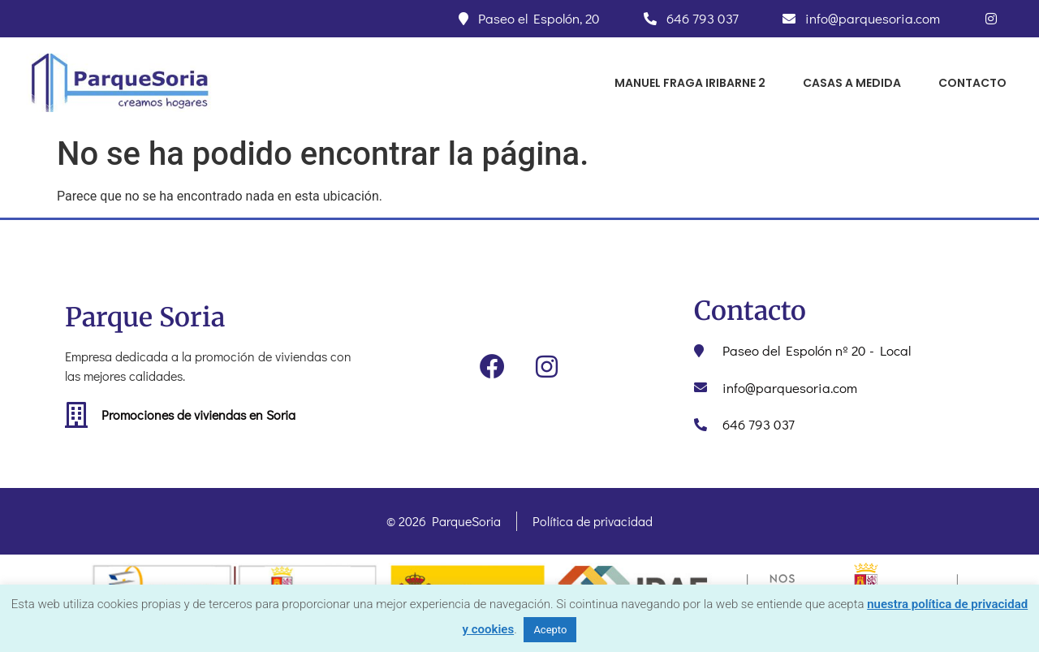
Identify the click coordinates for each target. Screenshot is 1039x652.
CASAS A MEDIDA (852, 83)
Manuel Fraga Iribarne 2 (689, 83)
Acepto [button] (550, 630)
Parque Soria (145, 317)
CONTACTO (972, 83)
